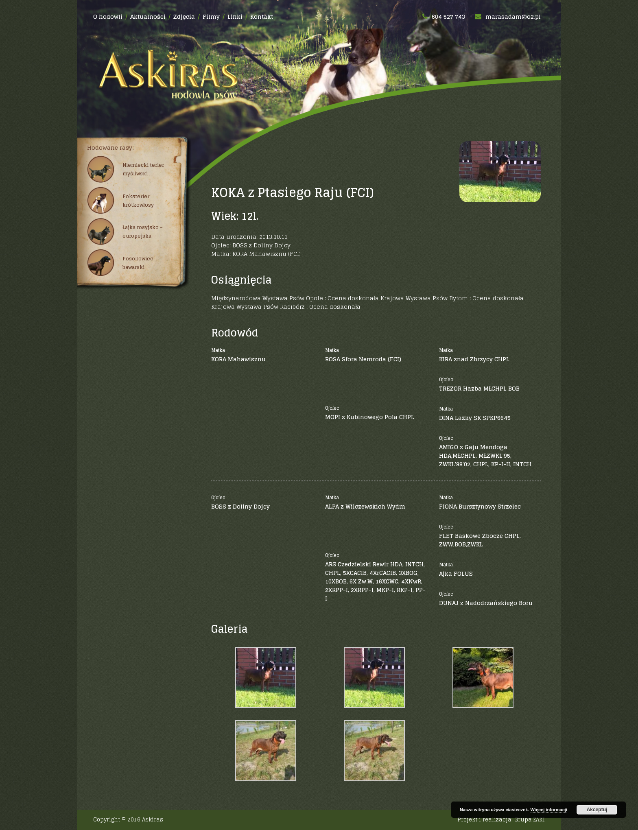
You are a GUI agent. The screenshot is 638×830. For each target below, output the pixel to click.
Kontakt (261, 16)
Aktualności (148, 16)
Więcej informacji (549, 809)
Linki (235, 16)
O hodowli (107, 16)
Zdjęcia (184, 16)
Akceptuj (597, 810)
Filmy (211, 16)
